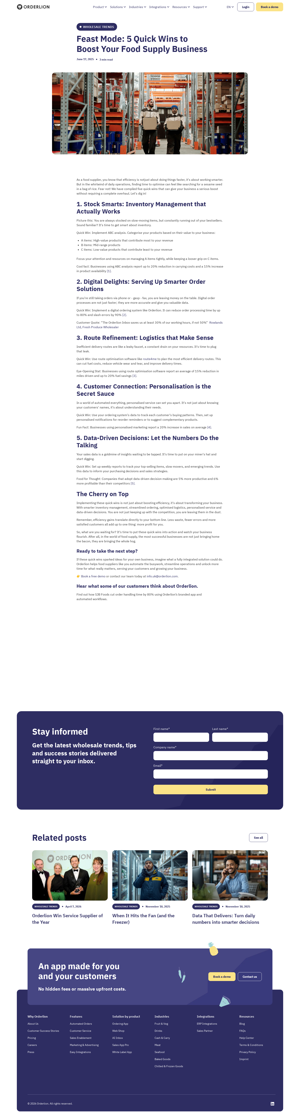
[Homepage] (33, 7)
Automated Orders (81, 1023)
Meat (158, 1045)
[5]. (133, 483)
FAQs (242, 1031)
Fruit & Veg (161, 1023)
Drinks (158, 1031)
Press (31, 1052)
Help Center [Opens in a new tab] (246, 1038)
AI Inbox (117, 1038)
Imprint (244, 1059)
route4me (150, 359)
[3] (134, 376)
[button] (99, 7)
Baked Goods (162, 1059)
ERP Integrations (207, 1023)
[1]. (109, 271)
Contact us (250, 977)
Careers (32, 1045)
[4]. (209, 427)
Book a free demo (93, 576)
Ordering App (120, 1023)
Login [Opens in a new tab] (245, 7)
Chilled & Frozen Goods (169, 1066)
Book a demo (269, 7)
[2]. (124, 315)
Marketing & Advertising (84, 1045)
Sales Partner (205, 1031)
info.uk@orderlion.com (162, 576)
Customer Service (80, 1031)
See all (258, 837)
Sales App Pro (120, 1045)
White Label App (122, 1052)
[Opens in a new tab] (272, 1104)
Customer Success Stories (43, 1031)
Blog (242, 1023)
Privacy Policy (247, 1052)
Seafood (160, 1052)
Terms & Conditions (251, 1045)
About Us (33, 1023)
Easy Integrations (80, 1052)
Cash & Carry (162, 1038)
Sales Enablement (80, 1038)
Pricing (32, 1038)
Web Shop (118, 1031)
